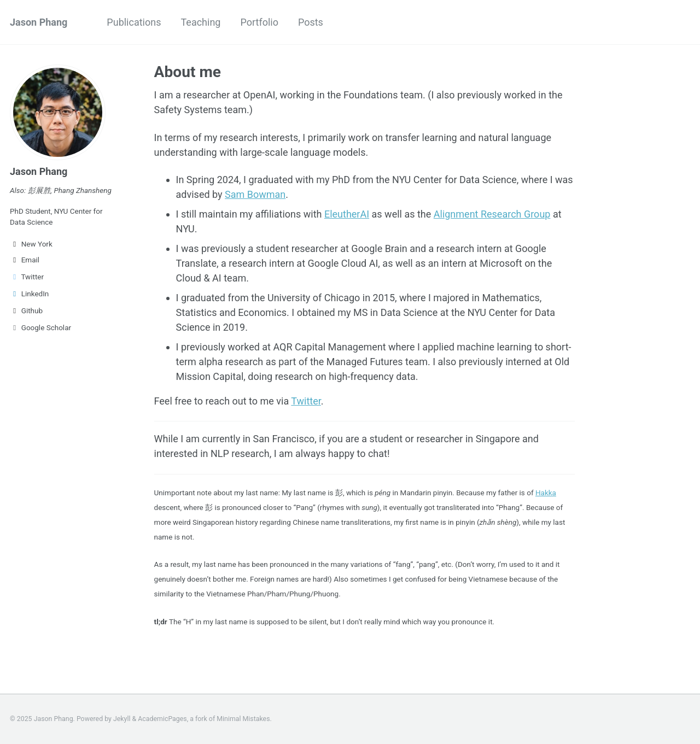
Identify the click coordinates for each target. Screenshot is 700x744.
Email (24, 259)
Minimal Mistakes (243, 719)
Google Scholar (40, 327)
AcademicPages (162, 719)
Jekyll (122, 719)
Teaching (200, 22)
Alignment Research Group (492, 214)
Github (26, 310)
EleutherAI (346, 214)
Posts (310, 22)
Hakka (545, 492)
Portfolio (259, 22)
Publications (134, 22)
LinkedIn (29, 293)
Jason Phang (38, 22)
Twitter (27, 276)
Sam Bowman (255, 194)
